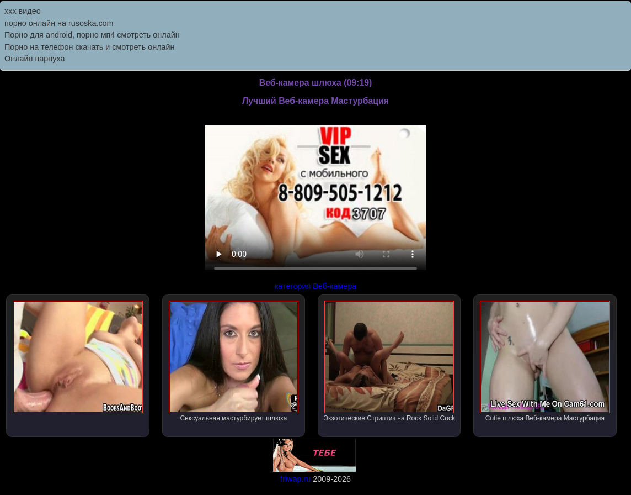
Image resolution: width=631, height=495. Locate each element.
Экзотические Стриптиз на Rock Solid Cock (389, 361)
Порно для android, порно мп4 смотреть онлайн (92, 34)
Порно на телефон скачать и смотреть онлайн (89, 47)
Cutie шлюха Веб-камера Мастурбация (545, 361)
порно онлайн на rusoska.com (59, 23)
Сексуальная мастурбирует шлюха (234, 361)
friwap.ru (295, 479)
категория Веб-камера (316, 286)
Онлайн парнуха (34, 58)
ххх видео (22, 11)
